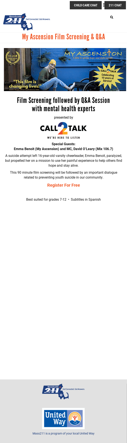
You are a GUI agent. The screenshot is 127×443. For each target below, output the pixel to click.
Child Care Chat (85, 5)
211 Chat (115, 5)
